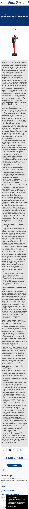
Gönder (14, 466)
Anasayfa (3, 15)
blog (17, 15)
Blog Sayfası (11, 15)
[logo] (14, 2)
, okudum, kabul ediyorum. (14, 470)
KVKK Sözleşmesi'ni (9, 470)
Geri (14, 29)
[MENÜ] (1, 3)
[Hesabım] (24, 3)
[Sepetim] (27, 3)
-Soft (6, 507)
